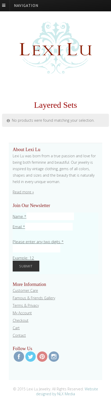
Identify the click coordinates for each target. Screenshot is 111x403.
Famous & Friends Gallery (34, 297)
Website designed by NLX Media (67, 391)
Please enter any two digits (38, 241)
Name (19, 216)
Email (19, 226)
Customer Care (25, 290)
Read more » (23, 192)
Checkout (20, 320)
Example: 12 (23, 257)
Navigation (26, 5)
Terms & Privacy (26, 305)
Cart (16, 327)
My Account (22, 312)
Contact (19, 335)
